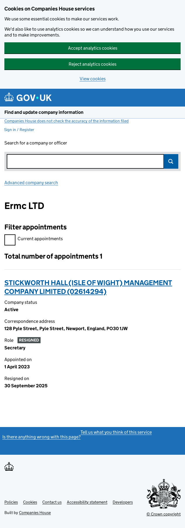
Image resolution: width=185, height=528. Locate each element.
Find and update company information (43, 112)
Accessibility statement (87, 502)
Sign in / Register (19, 129)
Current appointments (33, 239)
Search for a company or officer (35, 143)
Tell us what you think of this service (116, 432)
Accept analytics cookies (92, 48)
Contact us (52, 502)
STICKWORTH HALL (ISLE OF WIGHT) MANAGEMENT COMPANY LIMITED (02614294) (88, 287)
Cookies (30, 502)
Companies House (35, 512)
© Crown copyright (163, 514)
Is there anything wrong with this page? (41, 437)
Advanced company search (31, 182)
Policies (11, 502)
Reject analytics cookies (92, 64)
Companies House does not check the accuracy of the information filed (66, 120)
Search (171, 161)
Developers (123, 502)
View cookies (93, 78)
